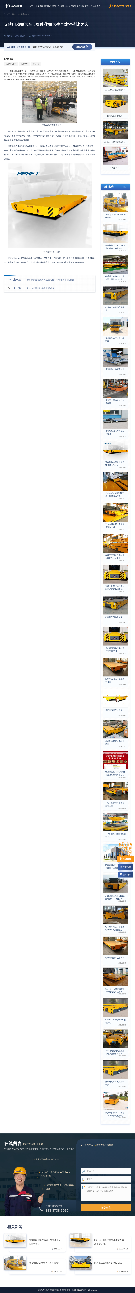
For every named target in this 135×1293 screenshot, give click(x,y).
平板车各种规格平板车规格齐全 (114, 804)
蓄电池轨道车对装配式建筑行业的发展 (114, 463)
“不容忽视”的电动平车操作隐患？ (115, 216)
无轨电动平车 (11, 64)
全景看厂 (96, 6)
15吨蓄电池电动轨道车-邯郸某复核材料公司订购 (115, 1052)
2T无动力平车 (115, 168)
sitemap (94, 1290)
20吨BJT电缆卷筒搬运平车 (115, 142)
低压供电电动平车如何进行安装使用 (114, 649)
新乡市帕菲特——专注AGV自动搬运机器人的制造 (115, 1114)
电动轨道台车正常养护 (114, 958)
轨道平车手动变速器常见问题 (114, 401)
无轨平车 (24, 64)
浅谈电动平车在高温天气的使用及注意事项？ (45, 1242)
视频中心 (64, 6)
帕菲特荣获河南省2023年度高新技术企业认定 (115, 773)
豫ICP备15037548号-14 (81, 1290)
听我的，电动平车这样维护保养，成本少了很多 (110, 1242)
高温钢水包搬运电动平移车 (114, 742)
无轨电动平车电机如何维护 (114, 1083)
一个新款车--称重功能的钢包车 (115, 835)
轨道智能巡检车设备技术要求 (114, 432)
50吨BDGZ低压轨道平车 (115, 90)
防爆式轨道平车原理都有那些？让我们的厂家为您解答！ (114, 866)
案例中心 (47, 6)
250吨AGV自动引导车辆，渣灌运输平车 (114, 494)
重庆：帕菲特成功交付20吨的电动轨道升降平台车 (115, 588)
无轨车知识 (25, 14)
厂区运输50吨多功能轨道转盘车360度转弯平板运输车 (115, 897)
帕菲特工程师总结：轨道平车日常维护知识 (114, 277)
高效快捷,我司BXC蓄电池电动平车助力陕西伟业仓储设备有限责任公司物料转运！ (115, 247)
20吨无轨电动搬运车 (115, 116)
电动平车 (39, 6)
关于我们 (72, 6)
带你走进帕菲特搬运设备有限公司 (114, 525)
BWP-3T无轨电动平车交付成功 (115, 1021)
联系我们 (88, 6)
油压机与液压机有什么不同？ (114, 339)
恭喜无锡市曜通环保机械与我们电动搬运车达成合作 (51, 280)
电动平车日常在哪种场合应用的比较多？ (114, 556)
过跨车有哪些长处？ (113, 710)
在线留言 (125, 867)
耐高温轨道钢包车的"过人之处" (108, 1263)
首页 (31, 6)
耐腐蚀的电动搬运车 (113, 617)
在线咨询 (82, 46)
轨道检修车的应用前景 (114, 369)
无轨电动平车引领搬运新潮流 (40, 288)
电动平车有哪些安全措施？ (114, 308)
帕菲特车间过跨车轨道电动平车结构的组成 (114, 928)
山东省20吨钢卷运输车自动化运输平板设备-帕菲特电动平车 (115, 990)
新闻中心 (55, 6)
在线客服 (125, 859)
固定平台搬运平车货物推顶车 (114, 680)
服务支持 (80, 6)
